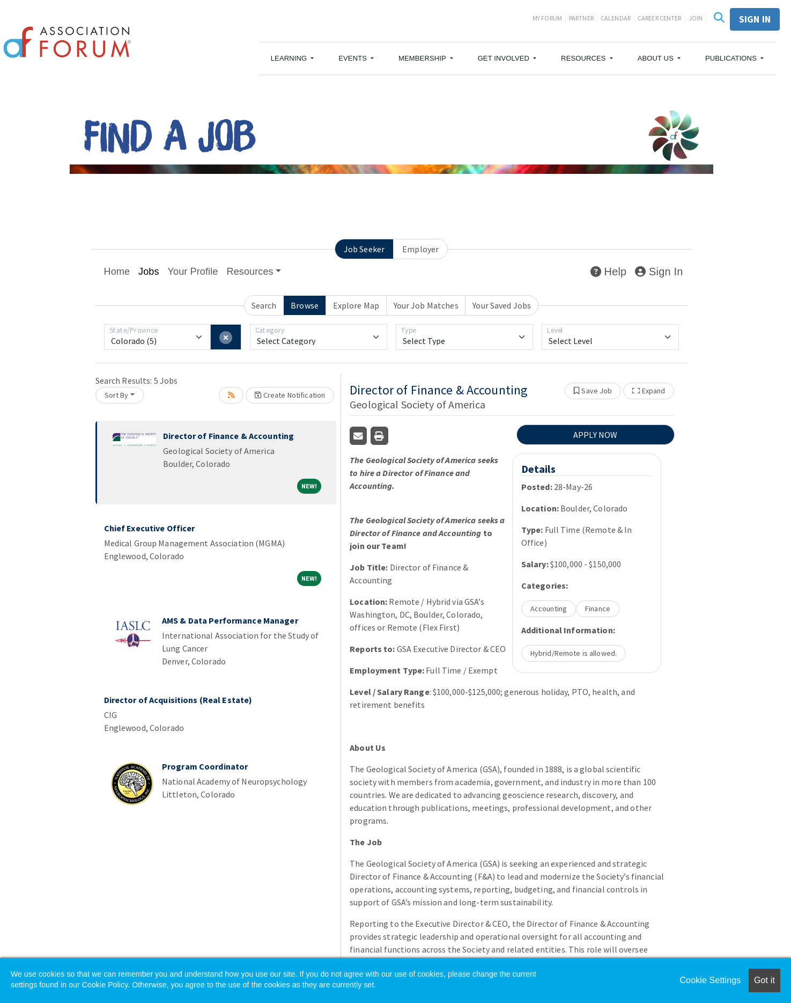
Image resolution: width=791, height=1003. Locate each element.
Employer (420, 249)
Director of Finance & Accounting (228, 435)
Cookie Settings (710, 980)
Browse (305, 305)
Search (264, 305)
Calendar (616, 18)
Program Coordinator (205, 766)
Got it (764, 980)
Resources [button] (250, 271)
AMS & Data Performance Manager (230, 620)
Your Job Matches (426, 305)
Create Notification (290, 395)
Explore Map (356, 305)
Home (117, 271)
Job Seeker (364, 249)
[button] (292, 58)
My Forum (547, 18)
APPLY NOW (595, 434)
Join (696, 18)
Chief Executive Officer (149, 528)
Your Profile (193, 271)
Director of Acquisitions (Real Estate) (178, 699)
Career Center (660, 18)
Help (608, 271)
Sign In (659, 271)
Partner (581, 18)
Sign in (755, 19)
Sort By (117, 395)
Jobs (148, 271)
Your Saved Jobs (501, 305)
